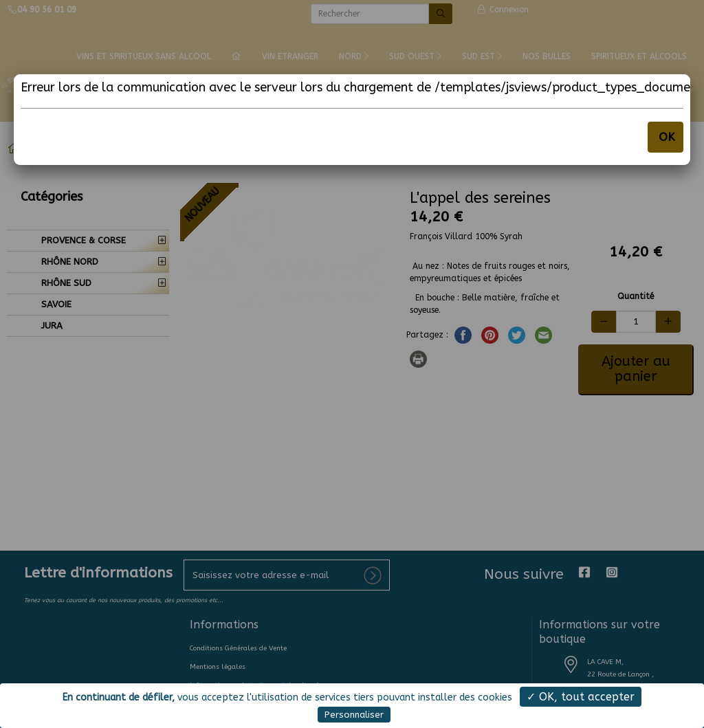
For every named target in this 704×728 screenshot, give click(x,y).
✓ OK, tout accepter (581, 696)
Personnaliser (354, 714)
